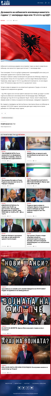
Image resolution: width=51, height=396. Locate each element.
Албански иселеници (7, 117)
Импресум (8, 383)
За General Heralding (39, 383)
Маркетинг (18, 383)
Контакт (27, 383)
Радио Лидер (5, 3)
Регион (3, 20)
